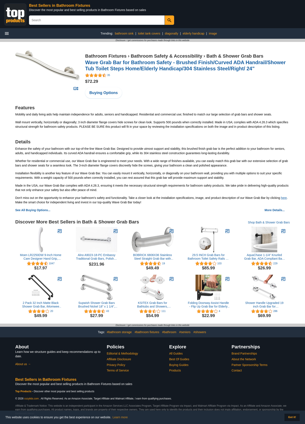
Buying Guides (179, 365)
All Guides (176, 353)
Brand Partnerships (244, 353)
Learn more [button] (120, 417)
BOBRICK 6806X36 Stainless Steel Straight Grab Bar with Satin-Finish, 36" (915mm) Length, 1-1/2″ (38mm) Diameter (152, 256)
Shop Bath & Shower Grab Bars (269, 222)
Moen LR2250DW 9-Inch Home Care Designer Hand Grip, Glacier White (40, 256)
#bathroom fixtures (147, 332)
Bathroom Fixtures (106, 56)
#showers (199, 332)
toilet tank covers (149, 33)
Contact (237, 370)
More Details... (275, 210)
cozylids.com (31, 398)
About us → (23, 364)
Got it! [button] (292, 417)
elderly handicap (193, 33)
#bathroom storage (119, 332)
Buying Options (103, 93)
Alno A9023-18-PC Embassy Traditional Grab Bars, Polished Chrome (96, 256)
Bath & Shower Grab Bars (235, 56)
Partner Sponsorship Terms (249, 365)
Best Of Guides (179, 359)
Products (175, 370)
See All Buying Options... (32, 210)
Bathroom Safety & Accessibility (166, 56)
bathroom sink (124, 33)
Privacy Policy (116, 365)
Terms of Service (118, 370)
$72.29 (91, 81)
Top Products (23, 391)
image (213, 33)
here (284, 198)
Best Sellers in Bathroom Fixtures (59, 5)
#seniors (184, 332)
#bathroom (169, 332)
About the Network (244, 359)
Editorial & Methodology (122, 353)
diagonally (171, 33)
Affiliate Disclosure (119, 359)
